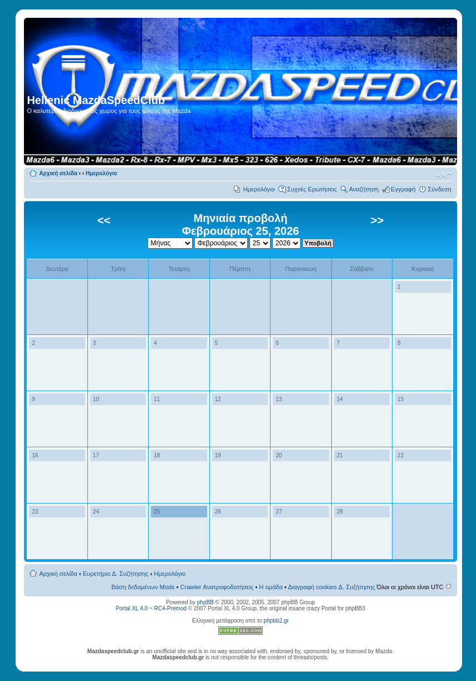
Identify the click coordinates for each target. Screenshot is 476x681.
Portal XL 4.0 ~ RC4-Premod (151, 608)
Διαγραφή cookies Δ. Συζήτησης (331, 587)
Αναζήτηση (364, 189)
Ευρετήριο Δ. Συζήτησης (116, 573)
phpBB (205, 602)
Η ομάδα (270, 587)
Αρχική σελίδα (58, 173)
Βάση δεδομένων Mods (143, 587)
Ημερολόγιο (101, 173)
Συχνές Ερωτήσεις (312, 189)
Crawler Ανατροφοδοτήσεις (217, 587)
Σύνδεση (439, 189)
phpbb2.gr (276, 621)
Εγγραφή (403, 189)
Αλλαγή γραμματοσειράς (443, 175)
